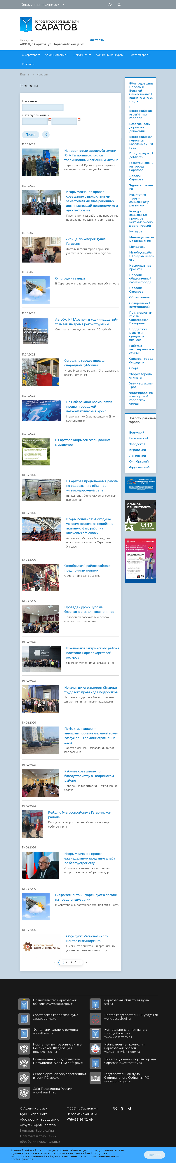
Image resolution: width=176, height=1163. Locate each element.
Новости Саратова (136, 289)
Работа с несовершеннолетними (141, 349)
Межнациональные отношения (141, 239)
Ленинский (137, 456)
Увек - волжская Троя (141, 385)
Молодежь (137, 247)
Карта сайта (45, 1130)
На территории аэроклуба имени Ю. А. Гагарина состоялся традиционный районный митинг (91, 155)
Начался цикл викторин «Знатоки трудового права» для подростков (91, 690)
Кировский (137, 450)
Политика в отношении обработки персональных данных (40, 1141)
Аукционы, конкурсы (109, 55)
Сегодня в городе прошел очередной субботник (84, 363)
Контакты (28, 64)
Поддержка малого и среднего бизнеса (138, 334)
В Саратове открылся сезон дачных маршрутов (82, 442)
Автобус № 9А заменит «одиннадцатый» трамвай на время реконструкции (86, 322)
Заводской (137, 444)
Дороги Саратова (136, 177)
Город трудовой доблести (141, 155)
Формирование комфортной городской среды (141, 398)
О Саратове (29, 55)
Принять (154, 1155)
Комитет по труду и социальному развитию (139, 200)
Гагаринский (138, 438)
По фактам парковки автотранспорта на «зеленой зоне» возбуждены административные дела (91, 735)
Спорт (133, 368)
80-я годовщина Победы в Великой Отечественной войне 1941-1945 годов (141, 92)
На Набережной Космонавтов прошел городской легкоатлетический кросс (89, 406)
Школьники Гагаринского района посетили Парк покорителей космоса (92, 653)
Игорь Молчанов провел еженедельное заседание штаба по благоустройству (89, 858)
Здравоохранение (141, 187)
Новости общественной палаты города (140, 278)
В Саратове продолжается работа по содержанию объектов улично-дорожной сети (92, 485)
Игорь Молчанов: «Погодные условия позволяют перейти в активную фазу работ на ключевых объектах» (89, 526)
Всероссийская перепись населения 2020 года (141, 142)
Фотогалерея (139, 55)
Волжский (136, 432)
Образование (139, 297)
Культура (135, 231)
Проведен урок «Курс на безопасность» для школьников (89, 609)
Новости (42, 74)
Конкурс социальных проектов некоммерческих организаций (141, 218)
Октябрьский (139, 461)
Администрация (55, 55)
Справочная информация (41, 4)
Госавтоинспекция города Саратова (141, 166)
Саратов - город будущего (141, 360)
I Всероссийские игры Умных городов (141, 113)
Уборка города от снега (140, 375)
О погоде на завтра (70, 278)
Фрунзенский (139, 467)
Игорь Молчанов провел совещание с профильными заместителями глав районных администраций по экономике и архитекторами (92, 201)
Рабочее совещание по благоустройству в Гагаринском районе (89, 776)
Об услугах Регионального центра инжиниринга (87, 939)
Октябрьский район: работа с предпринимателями (87, 568)
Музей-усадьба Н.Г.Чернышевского (141, 256)
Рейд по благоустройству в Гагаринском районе (79, 815)
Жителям (97, 40)
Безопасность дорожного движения (139, 127)
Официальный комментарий (139, 305)
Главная (25, 74)
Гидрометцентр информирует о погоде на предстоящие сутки (86, 897)
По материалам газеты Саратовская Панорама (140, 318)
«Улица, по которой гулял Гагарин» (86, 241)
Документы (80, 55)
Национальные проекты (140, 267)
